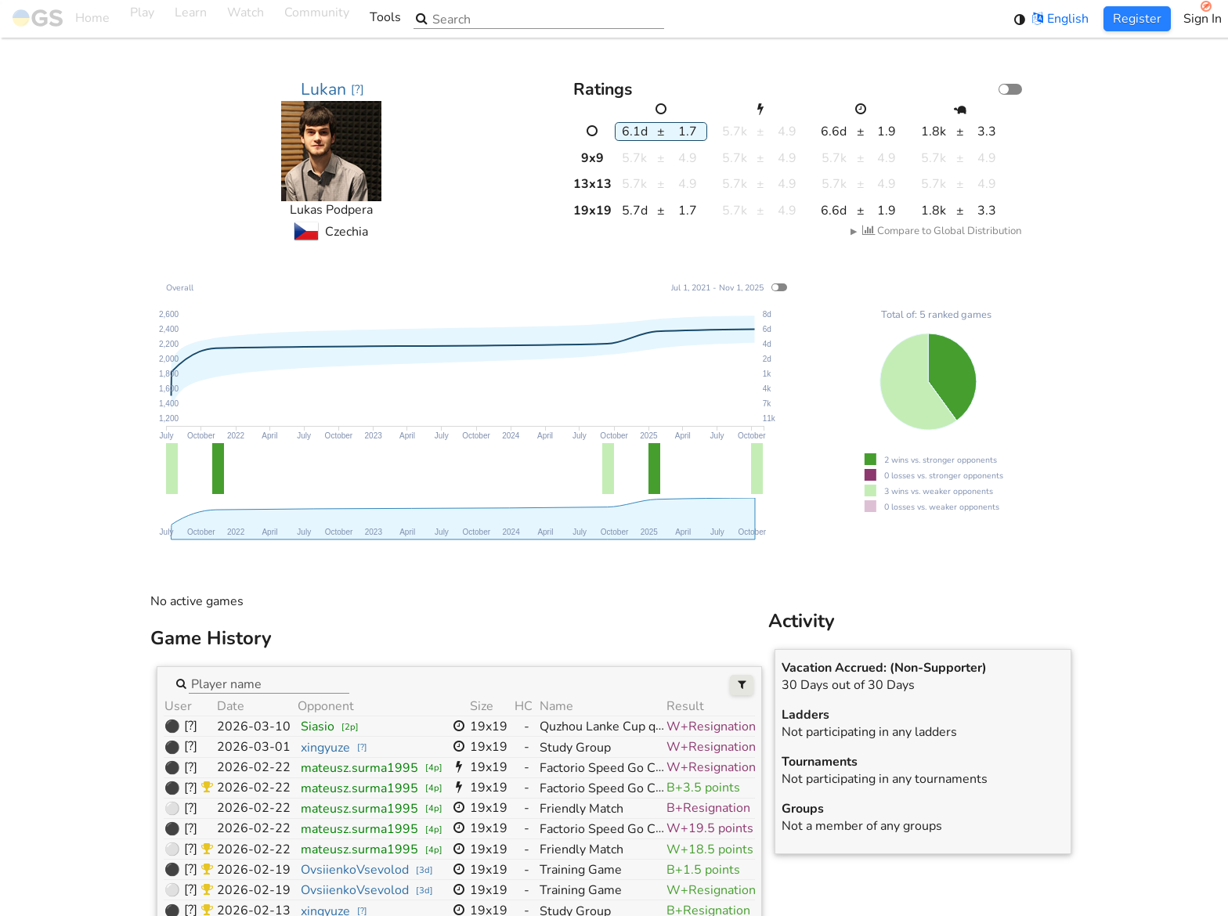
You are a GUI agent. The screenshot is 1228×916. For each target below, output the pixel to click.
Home (61, 18)
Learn (191, 18)
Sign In (1202, 18)
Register (1137, 18)
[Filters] (742, 685)
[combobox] (269, 683)
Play (142, 18)
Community (316, 18)
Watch (245, 18)
